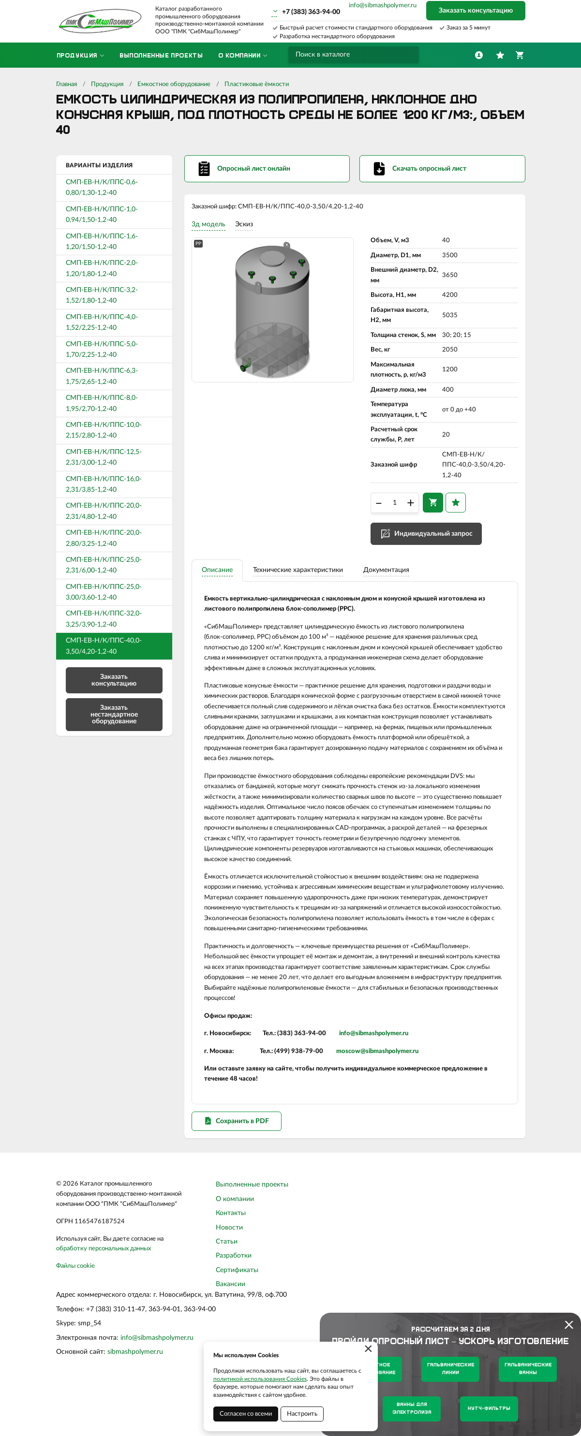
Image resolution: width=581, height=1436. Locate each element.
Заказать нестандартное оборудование (114, 714)
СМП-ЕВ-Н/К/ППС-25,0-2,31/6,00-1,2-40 (104, 565)
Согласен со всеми (246, 1414)
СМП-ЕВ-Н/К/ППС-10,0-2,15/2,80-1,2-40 (104, 430)
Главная (66, 84)
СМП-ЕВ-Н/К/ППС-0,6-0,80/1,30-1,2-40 (102, 187)
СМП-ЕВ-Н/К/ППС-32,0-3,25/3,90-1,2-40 (104, 619)
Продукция (107, 84)
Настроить (302, 1414)
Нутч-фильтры (489, 1408)
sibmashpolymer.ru (135, 1400)
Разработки (234, 1304)
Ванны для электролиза (412, 1408)
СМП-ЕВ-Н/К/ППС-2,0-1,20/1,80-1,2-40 (102, 268)
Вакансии (230, 1333)
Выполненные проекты (252, 1233)
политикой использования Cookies (260, 1379)
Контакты (231, 1262)
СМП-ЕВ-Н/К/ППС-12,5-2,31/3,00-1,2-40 (104, 457)
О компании (235, 1248)
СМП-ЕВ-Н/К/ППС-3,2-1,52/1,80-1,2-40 (102, 295)
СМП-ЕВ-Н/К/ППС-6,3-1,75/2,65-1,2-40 (102, 376)
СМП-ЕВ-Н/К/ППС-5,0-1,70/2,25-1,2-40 (102, 349)
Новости (229, 1276)
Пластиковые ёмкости (256, 84)
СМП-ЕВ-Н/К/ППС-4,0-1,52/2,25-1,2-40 (102, 322)
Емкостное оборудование (173, 84)
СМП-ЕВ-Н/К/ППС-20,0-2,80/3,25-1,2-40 (104, 538)
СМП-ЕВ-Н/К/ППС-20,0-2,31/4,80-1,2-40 (104, 511)
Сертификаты (237, 1319)
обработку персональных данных (103, 1297)
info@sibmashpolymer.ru (383, 5)
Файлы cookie (75, 1315)
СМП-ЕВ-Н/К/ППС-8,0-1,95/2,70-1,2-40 (102, 403)
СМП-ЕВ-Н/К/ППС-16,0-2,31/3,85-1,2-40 (104, 484)
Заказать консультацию (476, 10)
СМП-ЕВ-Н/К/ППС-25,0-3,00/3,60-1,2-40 (104, 592)
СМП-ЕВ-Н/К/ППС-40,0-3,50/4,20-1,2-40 (104, 646)
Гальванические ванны (528, 1369)
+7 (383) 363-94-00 (311, 12)
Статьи (227, 1290)
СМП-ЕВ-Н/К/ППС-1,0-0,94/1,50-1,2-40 (102, 214)
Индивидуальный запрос (433, 543)
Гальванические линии (450, 1369)
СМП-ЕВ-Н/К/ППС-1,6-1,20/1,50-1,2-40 (102, 241)
